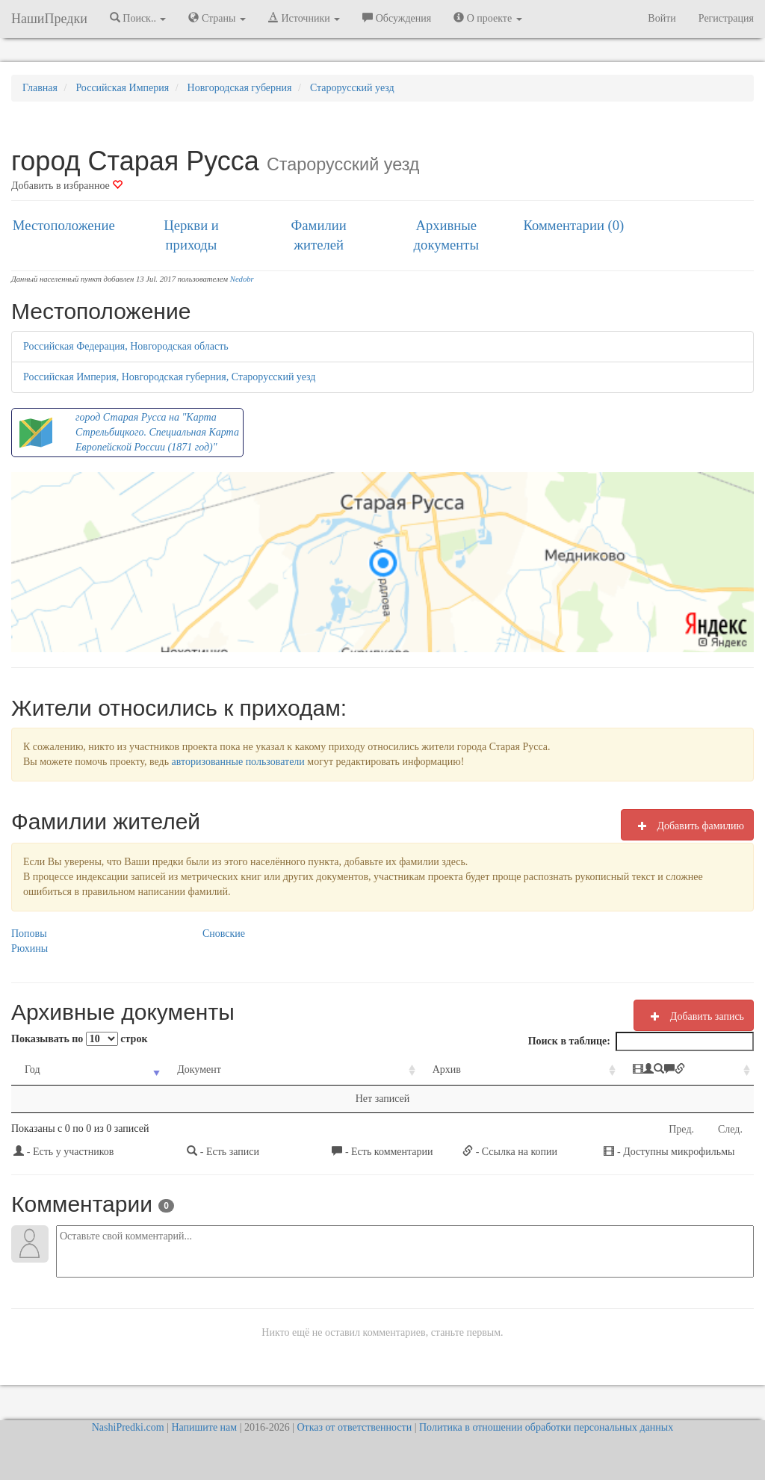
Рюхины (29, 948)
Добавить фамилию (687, 825)
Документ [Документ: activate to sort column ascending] (174, 1069)
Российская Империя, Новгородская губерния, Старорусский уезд (169, 377)
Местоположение (64, 225)
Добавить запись (693, 1016)
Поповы (29, 933)
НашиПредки (49, 18)
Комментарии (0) (574, 225)
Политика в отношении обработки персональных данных (546, 1427)
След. (730, 1129)
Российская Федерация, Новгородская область (126, 346)
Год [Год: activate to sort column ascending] (32, 1069)
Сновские (223, 933)
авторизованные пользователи (238, 761)
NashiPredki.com (128, 1427)
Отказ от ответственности (354, 1427)
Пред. (681, 1129)
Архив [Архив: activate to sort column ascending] (378, 1069)
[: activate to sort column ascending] (635, 1070)
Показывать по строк (79, 1039)
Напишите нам (204, 1427)
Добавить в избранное (67, 185)
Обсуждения (396, 18)
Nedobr (242, 279)
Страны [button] (217, 18)
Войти (661, 18)
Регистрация (726, 18)
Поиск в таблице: (641, 1041)
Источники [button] (304, 18)
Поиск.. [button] (138, 18)
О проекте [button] (487, 18)
